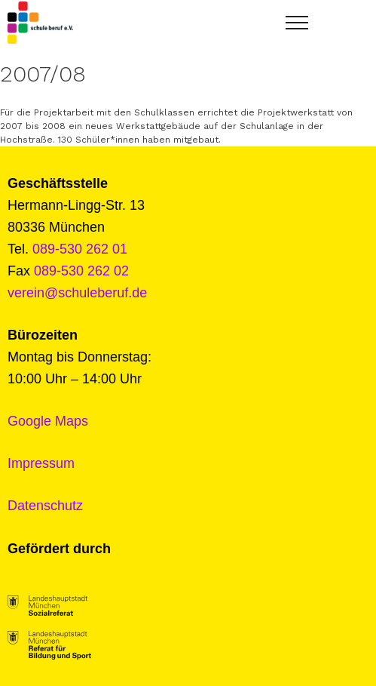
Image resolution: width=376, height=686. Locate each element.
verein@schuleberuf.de (77, 292)
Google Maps (48, 421)
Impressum (41, 463)
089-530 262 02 (81, 270)
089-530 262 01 (79, 249)
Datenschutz (45, 505)
